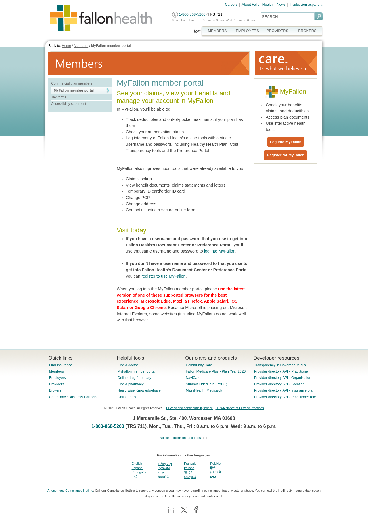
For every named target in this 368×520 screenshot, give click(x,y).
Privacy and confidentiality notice (189, 408)
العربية (162, 472)
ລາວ (213, 476)
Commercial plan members (71, 83)
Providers (56, 384)
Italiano (189, 468)
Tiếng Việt (165, 464)
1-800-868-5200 (192, 14)
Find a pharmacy (130, 384)
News (281, 5)
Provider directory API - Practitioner (281, 371)
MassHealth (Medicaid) (204, 390)
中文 (135, 476)
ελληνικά (190, 477)
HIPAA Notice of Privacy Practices (239, 408)
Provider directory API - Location (279, 384)
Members (81, 46)
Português (139, 472)
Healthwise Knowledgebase (138, 390)
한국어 (188, 472)
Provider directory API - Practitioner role (285, 397)
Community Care (199, 365)
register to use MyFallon (163, 276)
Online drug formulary (134, 378)
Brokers (55, 390)
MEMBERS (217, 31)
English (137, 463)
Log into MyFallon (285, 142)
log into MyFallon (219, 251)
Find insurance (60, 365)
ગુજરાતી (215, 472)
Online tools (126, 397)
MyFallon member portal (111, 46)
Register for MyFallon (285, 155)
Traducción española (306, 5)
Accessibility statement (68, 104)
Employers (57, 378)
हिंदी (212, 468)
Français (190, 463)
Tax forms (58, 97)
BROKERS (307, 31)
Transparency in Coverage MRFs (280, 365)
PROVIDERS (277, 31)
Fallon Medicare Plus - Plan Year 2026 (216, 371)
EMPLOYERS (247, 31)
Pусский (164, 468)
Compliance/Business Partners (73, 397)
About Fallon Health (257, 5)
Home (66, 46)
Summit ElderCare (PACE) (206, 384)
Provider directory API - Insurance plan (284, 390)
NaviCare (193, 378)
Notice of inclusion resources (180, 437)
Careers (231, 5)
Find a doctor (127, 365)
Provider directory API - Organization (282, 378)
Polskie (215, 463)
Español (137, 468)
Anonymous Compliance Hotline (70, 490)
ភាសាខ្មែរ (164, 476)
